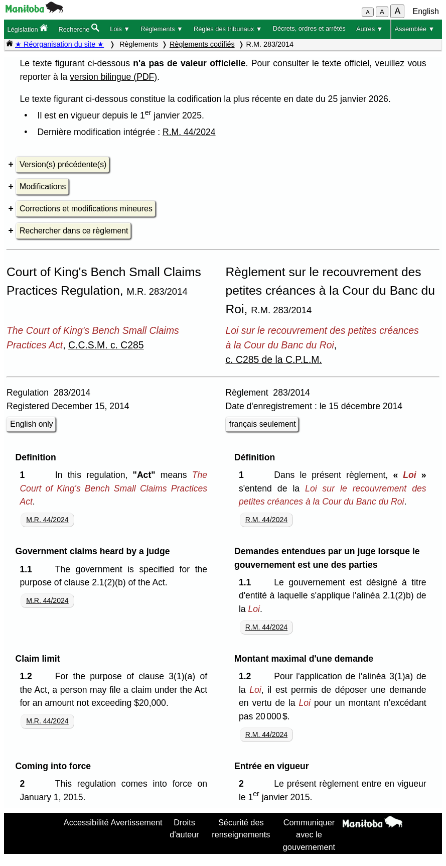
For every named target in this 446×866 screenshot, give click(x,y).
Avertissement (137, 822)
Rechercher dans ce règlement (74, 230)
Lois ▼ (120, 29)
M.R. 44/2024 (47, 520)
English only (31, 424)
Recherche (78, 28)
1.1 (28, 569)
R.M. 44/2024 (189, 132)
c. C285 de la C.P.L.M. (274, 359)
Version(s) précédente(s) (63, 164)
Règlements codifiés (202, 44)
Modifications (43, 186)
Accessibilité (86, 822)
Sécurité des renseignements (241, 828)
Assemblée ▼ (415, 29)
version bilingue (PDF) (113, 77)
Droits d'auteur (184, 828)
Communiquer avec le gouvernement (309, 834)
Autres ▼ (369, 29)
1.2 (28, 676)
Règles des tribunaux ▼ (228, 29)
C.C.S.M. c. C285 (106, 344)
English (426, 11)
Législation (27, 28)
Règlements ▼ (161, 29)
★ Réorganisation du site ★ (59, 44)
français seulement (262, 424)
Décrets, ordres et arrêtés (309, 28)
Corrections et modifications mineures (86, 208)
